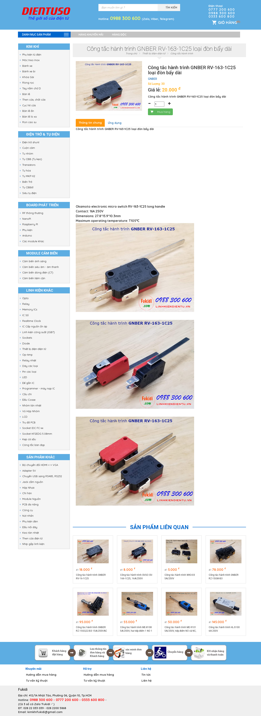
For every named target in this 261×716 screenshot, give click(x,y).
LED (24, 377)
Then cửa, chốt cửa (33, 99)
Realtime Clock (31, 320)
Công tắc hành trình (181, 53)
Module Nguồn (31, 498)
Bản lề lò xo (29, 116)
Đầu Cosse (29, 399)
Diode (26, 343)
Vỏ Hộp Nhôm (31, 411)
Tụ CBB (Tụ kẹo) (32, 159)
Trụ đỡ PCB (29, 422)
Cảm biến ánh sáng (34, 261)
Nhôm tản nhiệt (31, 405)
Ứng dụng (115, 123)
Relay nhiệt (29, 360)
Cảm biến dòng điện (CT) (37, 272)
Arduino (27, 235)
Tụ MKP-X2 (28, 176)
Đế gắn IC (28, 382)
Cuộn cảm (28, 147)
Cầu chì (27, 394)
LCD (24, 416)
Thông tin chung (90, 122)
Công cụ (27, 510)
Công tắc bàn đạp (33, 445)
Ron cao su (29, 122)
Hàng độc (119, 34)
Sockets (27, 337)
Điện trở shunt (30, 142)
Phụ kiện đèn (30, 521)
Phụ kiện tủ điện (31, 54)
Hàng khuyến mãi (91, 34)
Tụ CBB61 (27, 187)
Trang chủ (131, 53)
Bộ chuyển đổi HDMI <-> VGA (40, 464)
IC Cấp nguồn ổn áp (34, 326)
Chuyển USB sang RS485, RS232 (42, 476)
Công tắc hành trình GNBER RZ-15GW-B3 (224, 577)
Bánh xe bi (28, 71)
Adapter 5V (29, 470)
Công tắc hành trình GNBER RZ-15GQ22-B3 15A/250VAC (91, 629)
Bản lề (26, 94)
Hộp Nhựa (28, 487)
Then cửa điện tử (32, 538)
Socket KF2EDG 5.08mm (37, 433)
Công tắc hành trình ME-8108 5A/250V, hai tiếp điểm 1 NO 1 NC (136, 629)
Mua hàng (160, 112)
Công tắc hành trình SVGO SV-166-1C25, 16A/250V (136, 577)
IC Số (25, 315)
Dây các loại (30, 365)
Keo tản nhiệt (30, 532)
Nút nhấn (28, 515)
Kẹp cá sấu (29, 439)
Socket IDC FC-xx (32, 428)
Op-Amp (27, 354)
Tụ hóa (26, 170)
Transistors (28, 164)
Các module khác (33, 241)
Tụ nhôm (27, 153)
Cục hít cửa (29, 105)
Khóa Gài (28, 77)
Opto (25, 298)
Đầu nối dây (29, 527)
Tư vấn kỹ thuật (37, 680)
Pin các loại (29, 371)
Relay (25, 303)
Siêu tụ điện (29, 193)
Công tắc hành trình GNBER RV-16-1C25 (91, 577)
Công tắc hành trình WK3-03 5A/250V (180, 577)
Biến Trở (27, 181)
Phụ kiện (27, 230)
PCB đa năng (30, 504)
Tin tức (146, 674)
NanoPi (26, 218)
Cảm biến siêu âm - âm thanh (40, 266)
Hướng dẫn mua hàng (41, 674)
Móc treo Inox (30, 60)
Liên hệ (146, 680)
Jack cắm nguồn (32, 481)
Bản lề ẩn (28, 110)
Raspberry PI (30, 224)
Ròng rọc (28, 82)
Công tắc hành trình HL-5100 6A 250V (224, 629)
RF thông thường (32, 213)
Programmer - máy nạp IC (38, 388)
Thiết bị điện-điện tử (34, 348)
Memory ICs (29, 309)
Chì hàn (27, 493)
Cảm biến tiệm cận (33, 278)
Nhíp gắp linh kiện (33, 543)
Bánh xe (27, 65)
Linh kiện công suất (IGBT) (38, 332)
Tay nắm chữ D (31, 88)
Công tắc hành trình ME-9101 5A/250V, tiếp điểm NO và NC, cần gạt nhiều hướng (180, 629)
